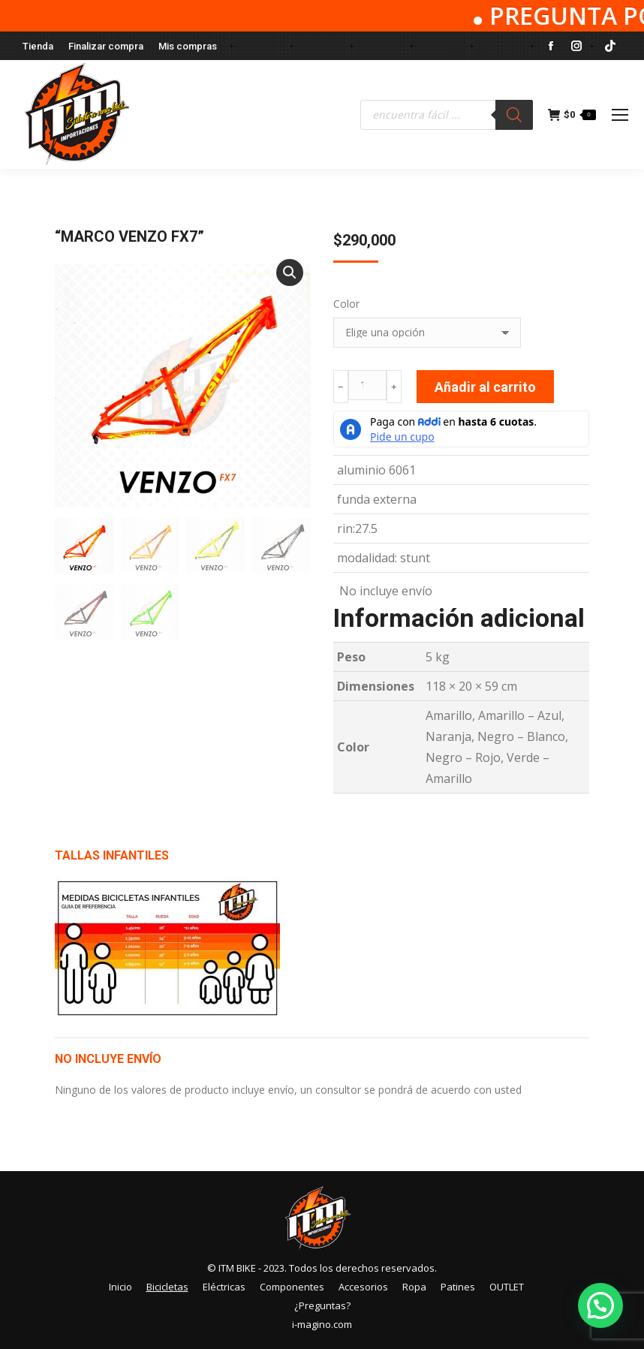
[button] (289, 272)
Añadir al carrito (485, 387)
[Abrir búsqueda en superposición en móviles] (446, 115)
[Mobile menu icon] (620, 115)
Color (346, 304)
